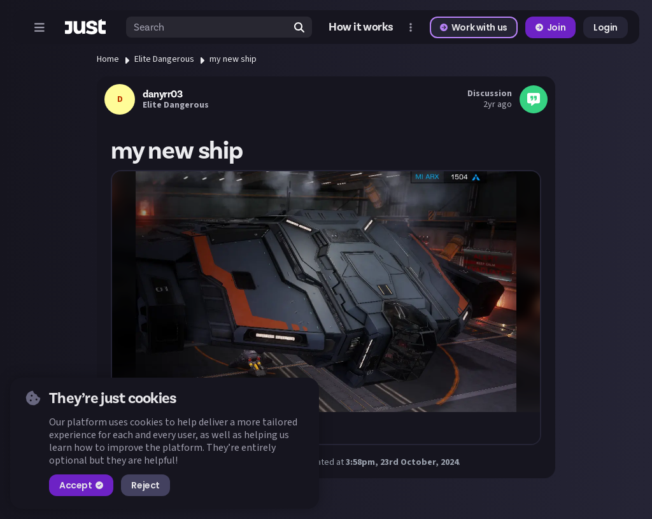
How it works (361, 27)
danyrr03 (162, 94)
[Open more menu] (410, 27)
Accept (81, 485)
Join (550, 27)
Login (605, 27)
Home (108, 59)
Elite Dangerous (164, 59)
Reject (145, 485)
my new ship (233, 59)
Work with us (473, 27)
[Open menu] (39, 27)
